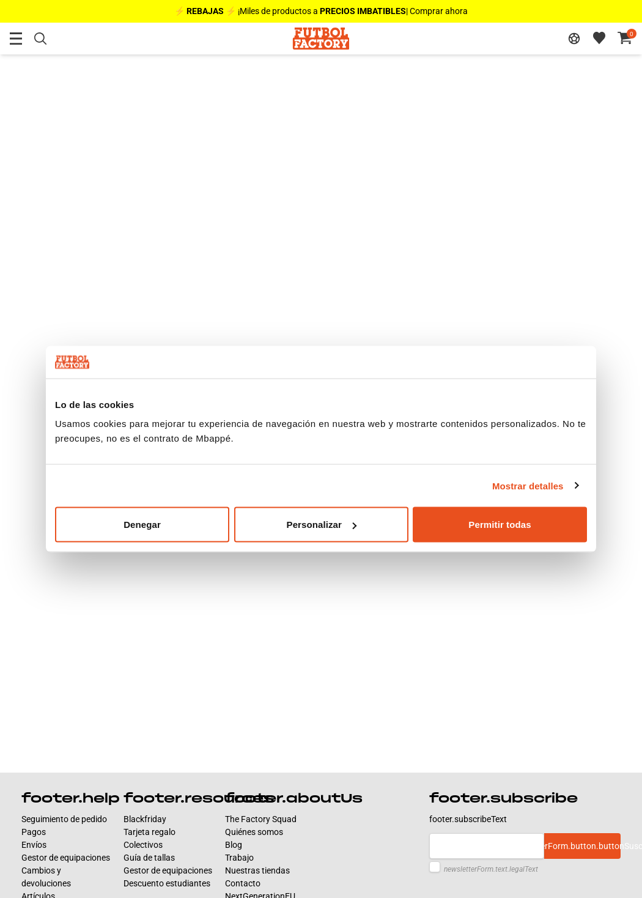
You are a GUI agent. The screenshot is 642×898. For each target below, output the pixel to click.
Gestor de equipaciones (65, 858)
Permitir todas (499, 524)
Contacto (242, 883)
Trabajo (239, 858)
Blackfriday (145, 819)
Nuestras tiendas (257, 870)
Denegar (142, 524)
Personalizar (321, 524)
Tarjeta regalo (149, 832)
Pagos (33, 832)
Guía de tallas (149, 858)
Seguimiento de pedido (64, 819)
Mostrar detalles (528, 485)
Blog (233, 845)
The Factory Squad (261, 819)
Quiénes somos (254, 832)
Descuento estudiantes (167, 883)
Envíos (33, 845)
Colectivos (143, 845)
